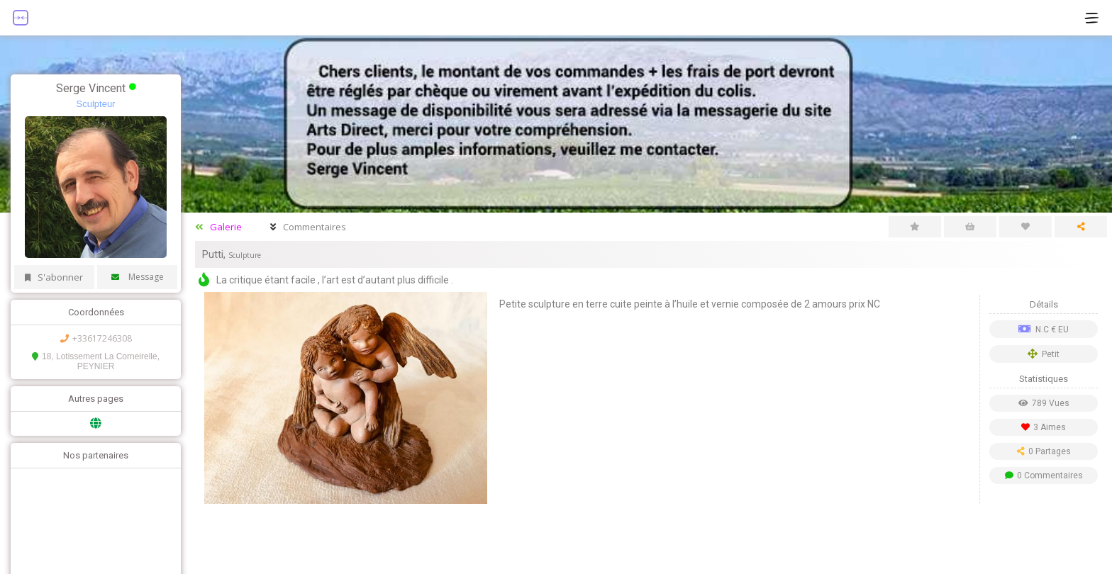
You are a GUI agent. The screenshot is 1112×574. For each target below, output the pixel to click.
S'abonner (54, 277)
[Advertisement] (647, 538)
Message (137, 277)
